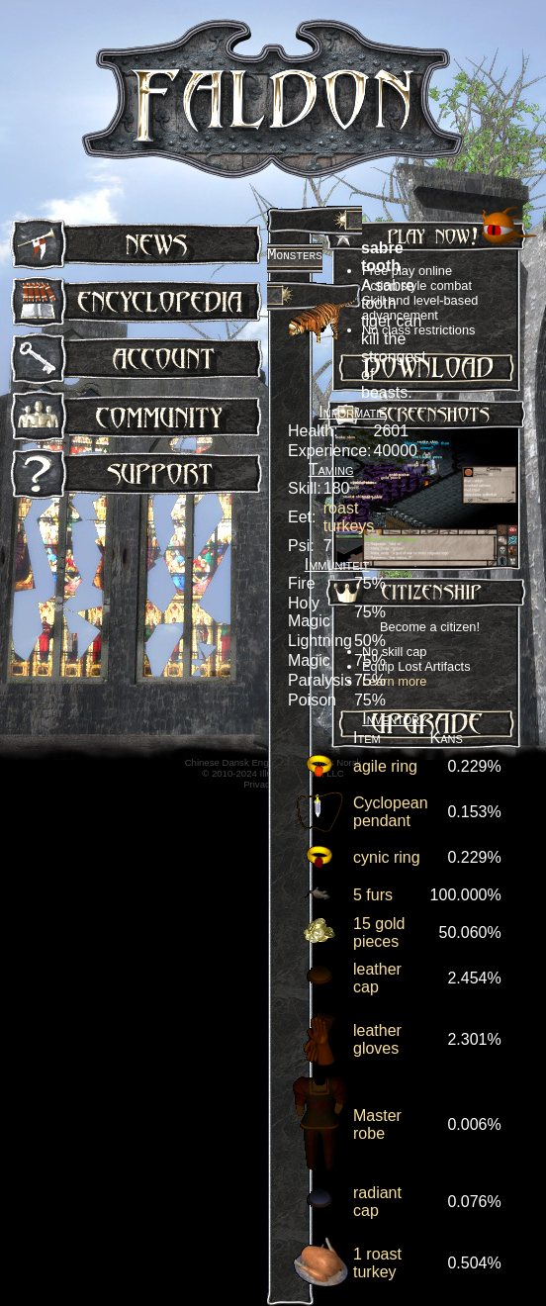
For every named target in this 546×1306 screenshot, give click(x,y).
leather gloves (377, 1039)
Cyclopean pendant (390, 811)
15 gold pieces (379, 932)
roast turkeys (349, 517)
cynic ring (386, 857)
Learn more (394, 681)
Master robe (377, 1124)
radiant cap (377, 1201)
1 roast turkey (377, 1263)
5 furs (373, 894)
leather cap (377, 978)
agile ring (385, 766)
